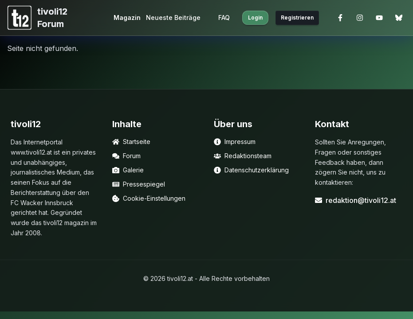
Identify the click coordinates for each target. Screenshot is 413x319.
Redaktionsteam (242, 156)
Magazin (127, 17)
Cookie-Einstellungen (148, 198)
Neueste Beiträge (173, 17)
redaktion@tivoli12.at (355, 200)
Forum (126, 156)
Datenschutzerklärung (251, 170)
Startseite (131, 141)
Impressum (235, 141)
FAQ (224, 17)
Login (255, 17)
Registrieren (297, 17)
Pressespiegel (138, 184)
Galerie (128, 170)
